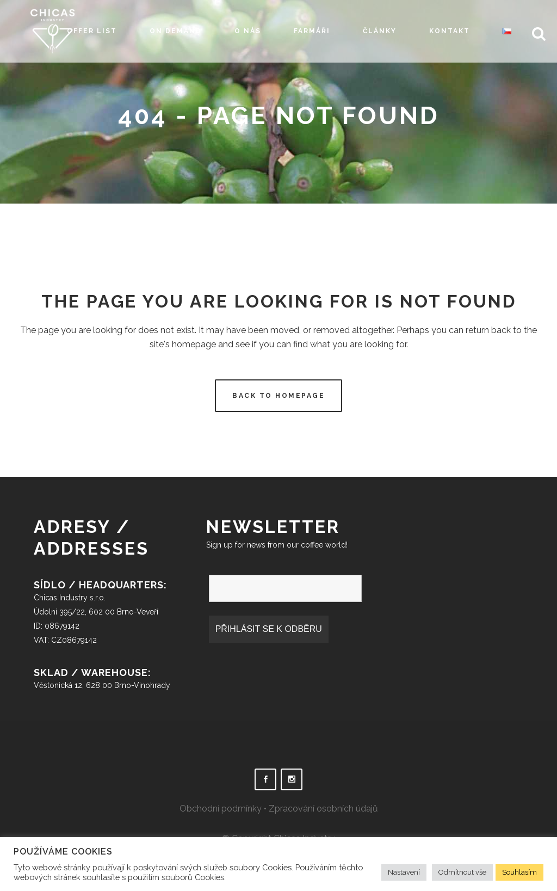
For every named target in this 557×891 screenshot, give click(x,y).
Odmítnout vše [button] (462, 872)
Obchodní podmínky (221, 808)
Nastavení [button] (404, 872)
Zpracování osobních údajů (323, 808)
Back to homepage (278, 396)
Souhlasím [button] (519, 872)
